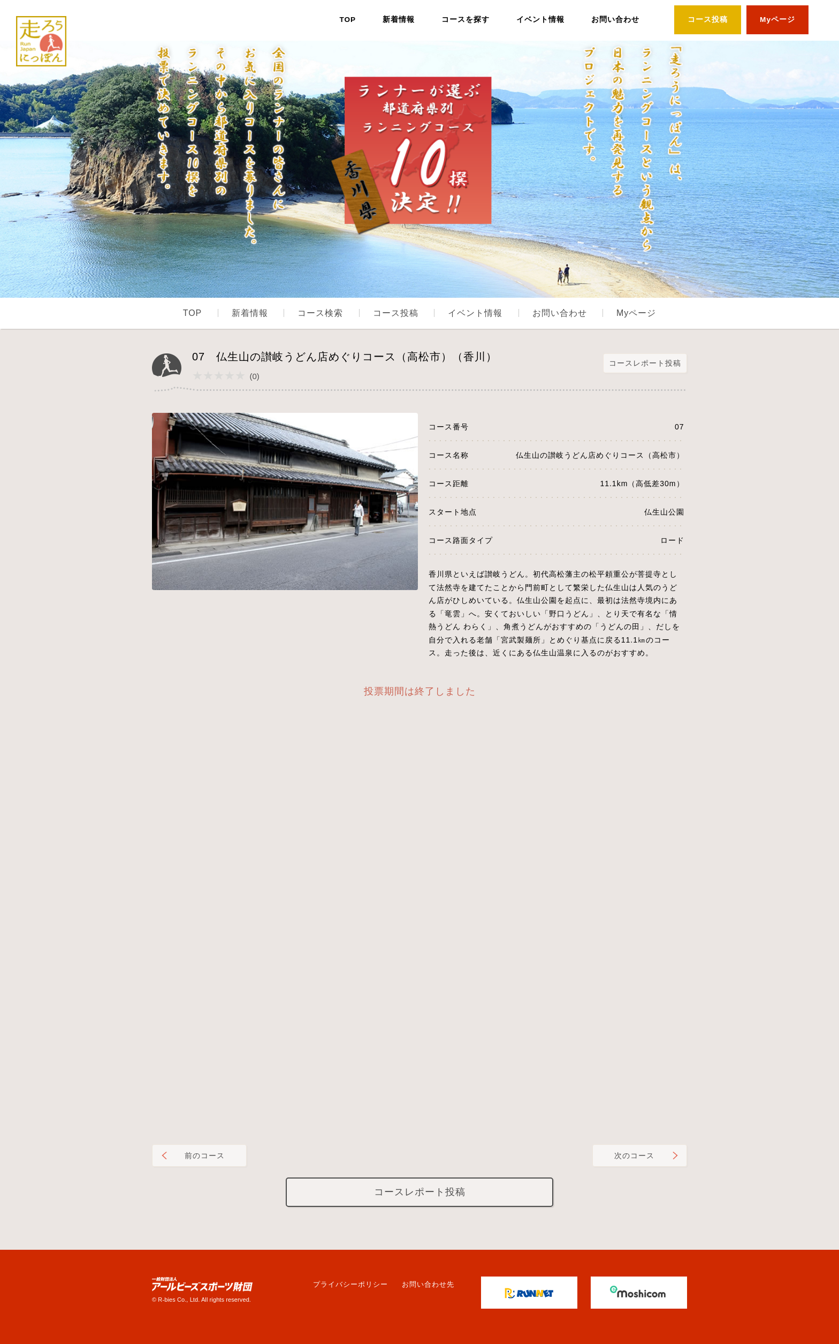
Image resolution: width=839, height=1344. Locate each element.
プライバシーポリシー (350, 1284)
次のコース (634, 1155)
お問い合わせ (615, 20)
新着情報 (399, 20)
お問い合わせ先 (428, 1284)
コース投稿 (708, 20)
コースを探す (465, 20)
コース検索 (320, 313)
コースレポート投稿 (645, 363)
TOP (347, 20)
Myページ (777, 20)
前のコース (205, 1155)
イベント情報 (540, 20)
